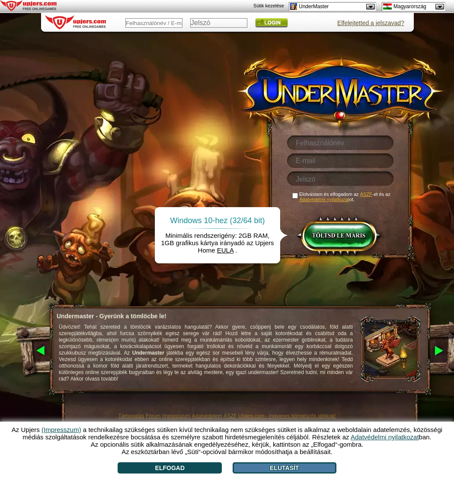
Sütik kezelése (268, 5)
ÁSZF (230, 416)
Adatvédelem (207, 416)
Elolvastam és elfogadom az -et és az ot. (344, 197)
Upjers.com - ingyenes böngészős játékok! (287, 416)
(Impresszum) (61, 429)
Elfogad (170, 467)
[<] (32, 351)
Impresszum (176, 416)
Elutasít (284, 467)
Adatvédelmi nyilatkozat (324, 199)
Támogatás (131, 416)
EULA (225, 250)
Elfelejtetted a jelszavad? (370, 22)
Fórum (153, 416)
